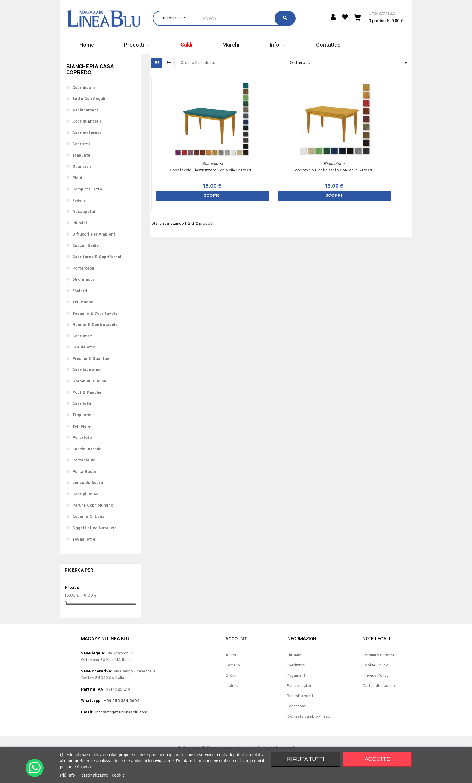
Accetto (378, 759)
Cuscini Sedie (85, 269)
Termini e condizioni (380, 679)
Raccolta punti (299, 719)
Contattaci (296, 730)
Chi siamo (295, 679)
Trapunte (81, 179)
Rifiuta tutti (305, 759)
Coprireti (81, 167)
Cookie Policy (375, 689)
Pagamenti (296, 699)
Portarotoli (83, 292)
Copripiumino (85, 517)
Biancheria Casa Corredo (90, 93)
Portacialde (83, 483)
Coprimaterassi (87, 156)
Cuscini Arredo (86, 472)
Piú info (67, 775)
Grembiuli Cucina (89, 404)
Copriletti (81, 427)
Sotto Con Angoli (88, 122)
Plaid (77, 201)
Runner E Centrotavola (95, 348)
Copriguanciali (86, 145)
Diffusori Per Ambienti (94, 257)
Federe (79, 224)
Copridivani (83, 111)
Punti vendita (298, 709)
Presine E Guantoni (91, 382)
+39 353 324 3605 (122, 724)
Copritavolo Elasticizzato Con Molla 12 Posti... (184, 177)
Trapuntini (82, 438)
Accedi (231, 679)
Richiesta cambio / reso (308, 740)
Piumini (79, 246)
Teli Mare (81, 450)
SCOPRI (183, 199)
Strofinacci (83, 303)
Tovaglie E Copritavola (94, 337)
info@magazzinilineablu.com (121, 736)
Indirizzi (232, 709)
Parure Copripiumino (92, 529)
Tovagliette (83, 563)
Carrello (232, 689)
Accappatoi (83, 235)
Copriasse (82, 359)
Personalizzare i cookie (102, 775)
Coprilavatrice (86, 393)
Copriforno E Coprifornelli (98, 280)
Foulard (79, 314)
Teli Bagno (82, 325)
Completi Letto (87, 212)
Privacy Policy (375, 699)
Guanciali (81, 190)
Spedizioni (295, 689)
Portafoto (82, 461)
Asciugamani (85, 133)
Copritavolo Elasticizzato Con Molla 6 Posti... (248, 177)
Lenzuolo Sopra (87, 506)
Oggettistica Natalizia (94, 551)
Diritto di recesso (378, 709)
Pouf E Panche (86, 416)
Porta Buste (84, 495)
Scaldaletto (83, 370)
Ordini (230, 699)
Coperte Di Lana (88, 540)
